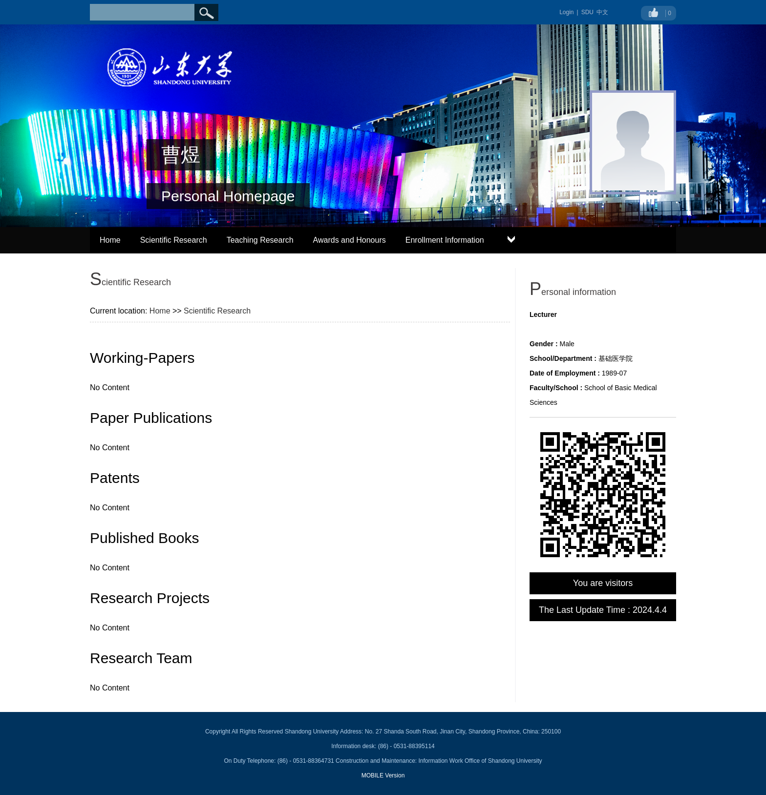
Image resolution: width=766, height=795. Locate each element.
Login (566, 12)
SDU (587, 12)
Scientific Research (173, 240)
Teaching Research (260, 240)
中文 (602, 12)
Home (110, 240)
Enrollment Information (444, 240)
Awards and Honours (349, 240)
